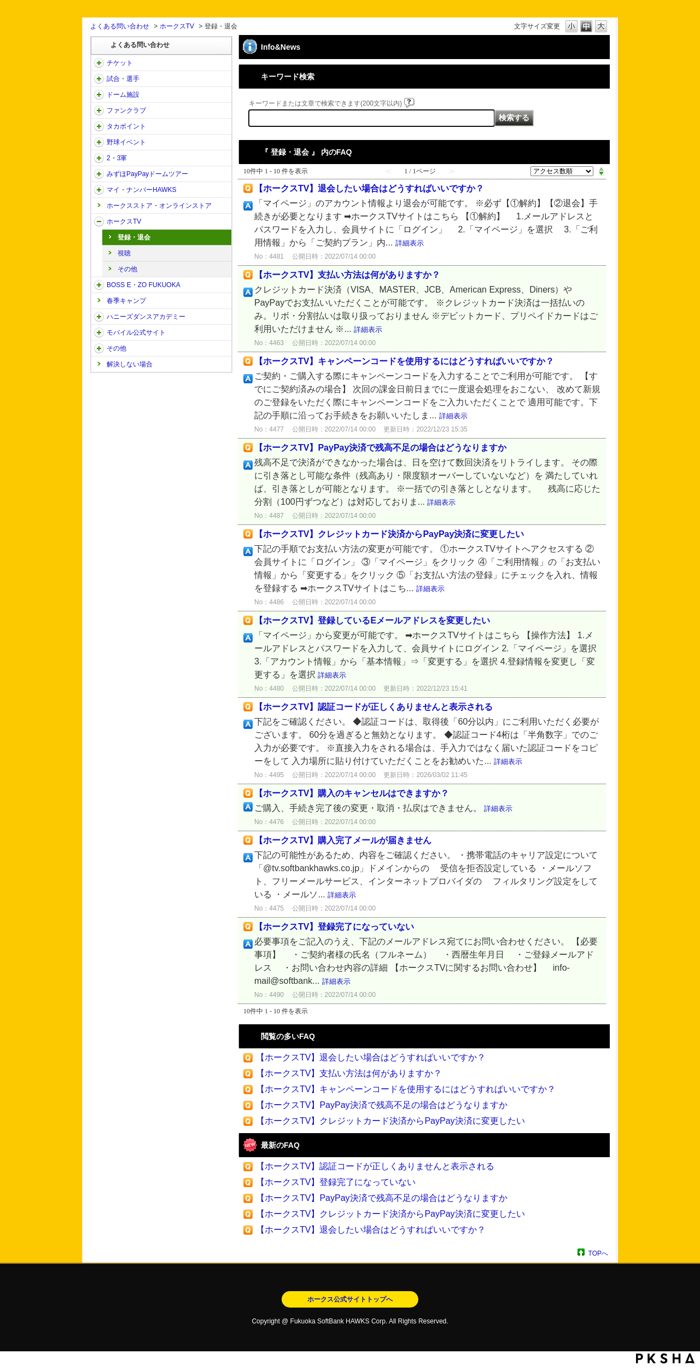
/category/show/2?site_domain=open (99, 63)
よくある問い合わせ (119, 26)
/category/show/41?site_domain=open (99, 126)
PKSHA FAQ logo (665, 1358)
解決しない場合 (130, 364)
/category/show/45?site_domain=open (99, 174)
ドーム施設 (123, 94)
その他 (127, 269)
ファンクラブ (126, 110)
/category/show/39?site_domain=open (99, 95)
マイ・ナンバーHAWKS (142, 190)
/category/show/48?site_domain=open (99, 332)
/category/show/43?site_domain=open (99, 158)
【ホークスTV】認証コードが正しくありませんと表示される (373, 706)
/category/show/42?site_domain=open (99, 142)
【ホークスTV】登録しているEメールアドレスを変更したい (372, 620)
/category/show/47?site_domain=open (99, 317)
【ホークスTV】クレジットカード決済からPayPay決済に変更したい (389, 534)
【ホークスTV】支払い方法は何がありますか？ (347, 274)
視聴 (124, 253)
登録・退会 (134, 237)
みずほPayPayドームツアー (147, 174)
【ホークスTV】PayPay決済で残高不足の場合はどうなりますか (380, 447)
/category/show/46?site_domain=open (99, 190)
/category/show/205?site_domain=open (99, 221)
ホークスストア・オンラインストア (159, 205)
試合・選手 (123, 79)
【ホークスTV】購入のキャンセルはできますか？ (351, 793)
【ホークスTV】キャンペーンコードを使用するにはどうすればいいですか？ (404, 361)
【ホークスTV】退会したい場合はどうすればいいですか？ (369, 188)
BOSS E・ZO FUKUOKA (143, 285)
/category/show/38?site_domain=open (99, 79)
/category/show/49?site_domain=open (99, 348)
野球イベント (126, 142)
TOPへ (598, 1253)
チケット (120, 63)
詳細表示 (409, 243)
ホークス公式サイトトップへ (350, 1299)
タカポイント (126, 126)
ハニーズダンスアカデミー (146, 316)
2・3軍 (117, 158)
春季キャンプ (126, 301)
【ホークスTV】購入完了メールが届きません (342, 840)
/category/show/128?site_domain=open (99, 285)
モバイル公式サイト (136, 332)
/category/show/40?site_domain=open (99, 110)
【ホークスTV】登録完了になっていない (334, 926)
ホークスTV (177, 26)
